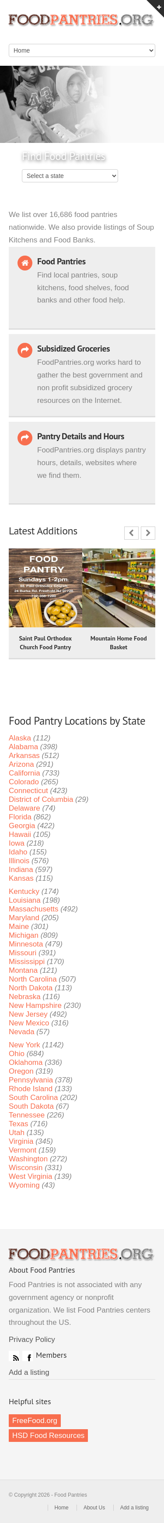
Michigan (23, 935)
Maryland (24, 918)
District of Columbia (41, 799)
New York (24, 1045)
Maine (19, 926)
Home (62, 1508)
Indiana (21, 869)
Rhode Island (30, 1089)
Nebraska (25, 997)
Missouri (22, 953)
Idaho (18, 852)
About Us (94, 1508)
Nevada (22, 1032)
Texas (18, 1124)
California (24, 773)
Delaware (24, 808)
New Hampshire (35, 1005)
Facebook (27, 1356)
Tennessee (27, 1115)
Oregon (21, 1071)
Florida (20, 817)
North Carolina (33, 979)
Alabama (23, 747)
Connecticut (28, 790)
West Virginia (30, 1176)
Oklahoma (25, 1062)
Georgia (22, 826)
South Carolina (33, 1097)
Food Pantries (82, 26)
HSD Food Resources (48, 1435)
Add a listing (29, 1372)
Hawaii (20, 834)
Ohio (16, 1054)
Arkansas (24, 755)
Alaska (20, 738)
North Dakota (30, 988)
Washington (28, 1159)
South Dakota (31, 1106)
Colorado (24, 782)
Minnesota (26, 944)
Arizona (21, 764)
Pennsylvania (31, 1080)
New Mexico (29, 1023)
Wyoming (24, 1185)
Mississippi (27, 961)
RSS (14, 1356)
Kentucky (24, 891)
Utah (16, 1132)
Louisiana (25, 900)
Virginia (21, 1141)
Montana (23, 970)
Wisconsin (25, 1168)
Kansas (21, 878)
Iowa (16, 843)
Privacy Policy (32, 1339)
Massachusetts (33, 909)
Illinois (19, 861)
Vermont (22, 1150)
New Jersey (28, 1014)
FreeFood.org (34, 1420)
